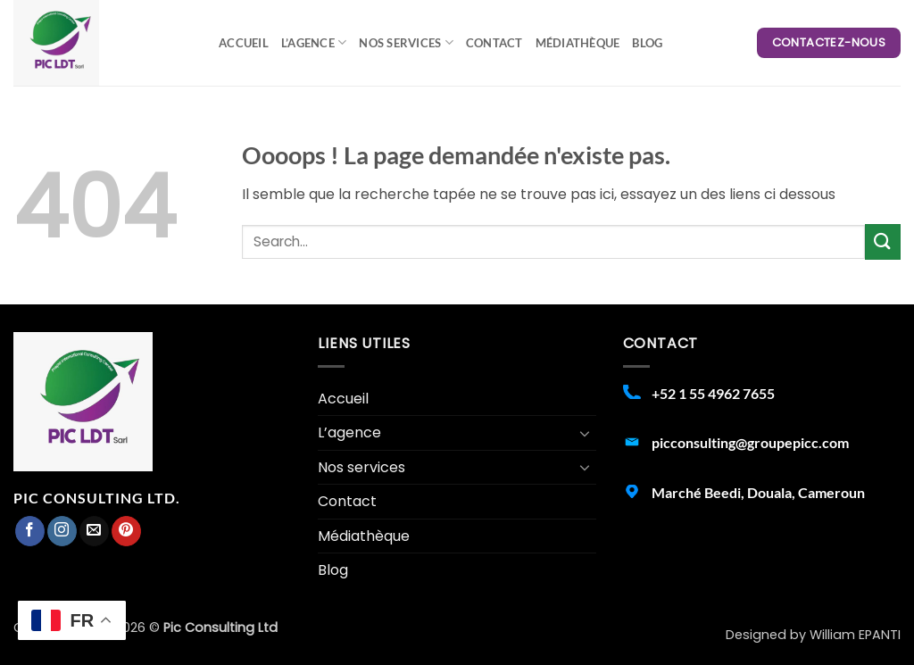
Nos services (406, 42)
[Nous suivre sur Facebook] (30, 531)
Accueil (244, 43)
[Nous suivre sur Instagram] (62, 531)
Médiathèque (578, 43)
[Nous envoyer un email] (94, 531)
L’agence (314, 42)
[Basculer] (585, 433)
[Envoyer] (883, 241)
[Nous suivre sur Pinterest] (126, 531)
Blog (647, 43)
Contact (494, 43)
